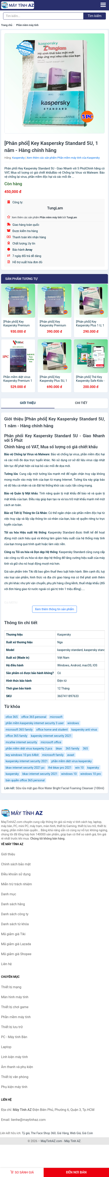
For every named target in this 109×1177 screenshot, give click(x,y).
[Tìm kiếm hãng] (43, 16)
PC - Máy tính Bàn (14, 1037)
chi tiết (81, 403)
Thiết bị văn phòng (14, 1077)
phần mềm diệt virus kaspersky (71, 761)
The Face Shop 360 (43, 1133)
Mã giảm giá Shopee (16, 954)
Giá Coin (87, 1133)
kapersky (93, 767)
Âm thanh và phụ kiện (17, 1067)
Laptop (6, 1047)
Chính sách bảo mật (16, 864)
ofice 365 (12, 717)
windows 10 (69, 774)
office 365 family (16, 735)
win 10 (79, 767)
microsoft (56, 717)
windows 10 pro (90, 774)
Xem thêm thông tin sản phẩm (54, 609)
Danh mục (8, 894)
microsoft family (52, 755)
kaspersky (12, 774)
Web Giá (75, 1133)
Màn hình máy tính (14, 997)
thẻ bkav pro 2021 (59, 767)
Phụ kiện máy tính (14, 1087)
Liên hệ (6, 964)
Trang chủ (6, 25)
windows (73, 723)
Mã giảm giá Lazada (16, 944)
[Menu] (103, 5)
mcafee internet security (21, 742)
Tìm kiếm (94, 16)
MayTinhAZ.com (51, 1141)
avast (70, 755)
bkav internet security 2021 (39, 774)
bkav (59, 748)
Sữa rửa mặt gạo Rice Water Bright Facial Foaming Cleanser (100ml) (60, 788)
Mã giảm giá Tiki (13, 934)
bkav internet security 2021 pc (25, 767)
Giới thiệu (27, 403)
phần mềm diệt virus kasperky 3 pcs (29, 748)
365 (85, 748)
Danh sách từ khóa (15, 924)
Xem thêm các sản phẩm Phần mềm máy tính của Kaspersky (63, 157)
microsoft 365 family (19, 729)
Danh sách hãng (13, 904)
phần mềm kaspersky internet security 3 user (35, 723)
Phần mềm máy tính (27, 25)
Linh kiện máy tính (14, 1057)
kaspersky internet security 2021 (27, 761)
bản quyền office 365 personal (25, 780)
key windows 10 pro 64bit (22, 755)
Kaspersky (18, 157)
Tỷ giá (26, 1133)
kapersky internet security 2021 (51, 735)
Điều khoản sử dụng (15, 874)
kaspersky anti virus (84, 729)
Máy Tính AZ (72, 1141)
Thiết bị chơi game (14, 1007)
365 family (72, 748)
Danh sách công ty (14, 914)
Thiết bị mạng (11, 987)
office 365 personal (33, 717)
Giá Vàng (63, 1133)
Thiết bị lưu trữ (12, 1027)
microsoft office (51, 742)
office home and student (52, 729)
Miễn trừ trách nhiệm (16, 884)
